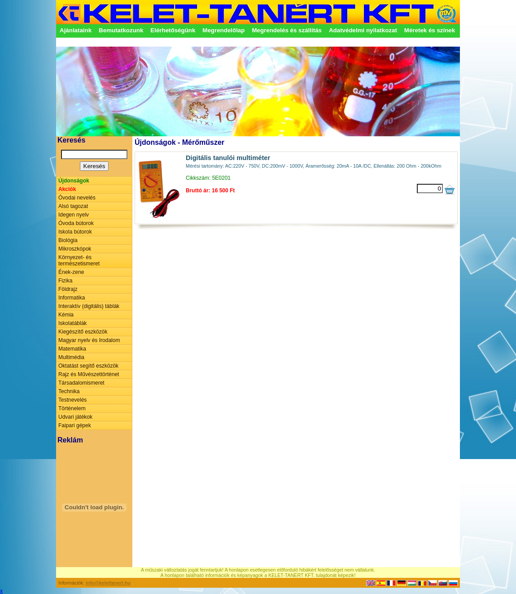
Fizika (65, 280)
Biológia (68, 240)
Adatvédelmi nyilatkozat (363, 30)
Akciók (67, 189)
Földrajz (68, 289)
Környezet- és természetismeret (79, 260)
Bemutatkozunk (121, 30)
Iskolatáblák (72, 323)
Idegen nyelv (73, 215)
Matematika (72, 349)
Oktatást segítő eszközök (88, 366)
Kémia (66, 315)
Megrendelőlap (223, 30)
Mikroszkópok (74, 249)
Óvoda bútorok (76, 223)
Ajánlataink (76, 30)
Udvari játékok (75, 417)
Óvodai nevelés (77, 198)
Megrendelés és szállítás (287, 30)
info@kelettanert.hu (108, 582)
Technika (68, 391)
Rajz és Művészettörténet (88, 374)
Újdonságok (73, 181)
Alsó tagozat (73, 206)
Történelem (72, 408)
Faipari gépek (74, 425)
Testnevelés (72, 400)
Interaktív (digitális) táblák (88, 306)
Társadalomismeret (81, 383)
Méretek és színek (429, 30)
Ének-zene (71, 272)
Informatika (71, 298)
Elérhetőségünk (172, 30)
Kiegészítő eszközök (82, 332)
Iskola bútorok (75, 232)
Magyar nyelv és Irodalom (89, 340)
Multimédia (71, 357)
